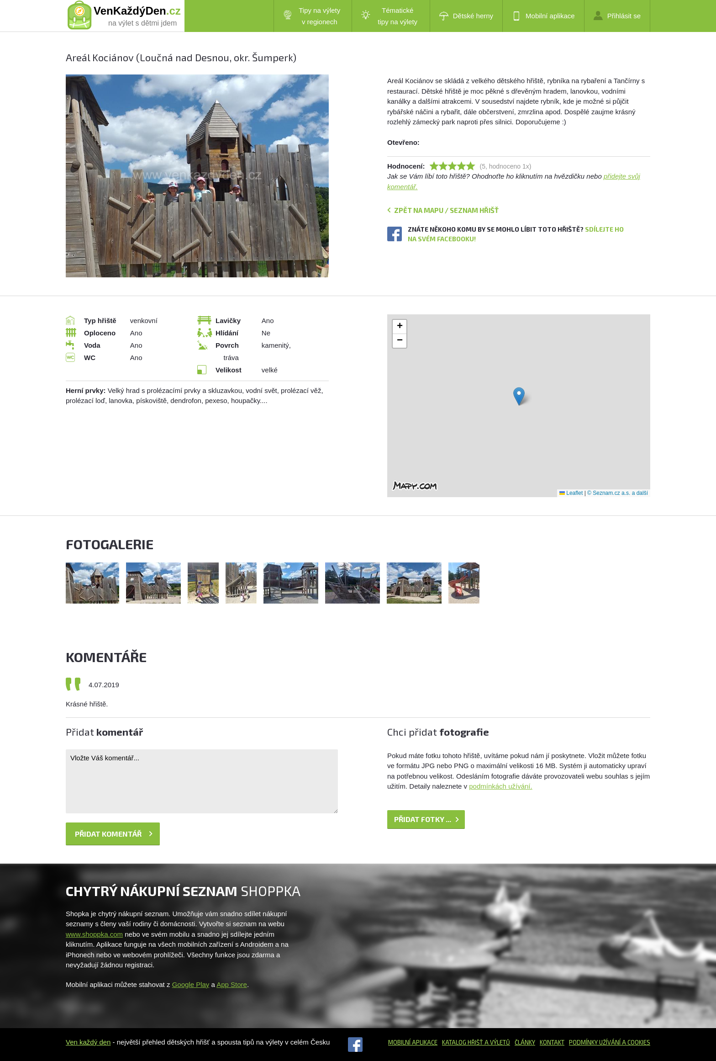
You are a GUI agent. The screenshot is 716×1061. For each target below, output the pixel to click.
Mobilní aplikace (543, 16)
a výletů (496, 1042)
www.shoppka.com (94, 934)
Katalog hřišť (462, 1042)
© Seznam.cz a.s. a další (617, 493)
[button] (519, 396)
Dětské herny (466, 16)
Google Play (191, 984)
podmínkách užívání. (500, 786)
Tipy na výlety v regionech (312, 16)
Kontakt (552, 1042)
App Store (231, 984)
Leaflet (571, 493)
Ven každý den (88, 1042)
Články (525, 1042)
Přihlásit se (617, 15)
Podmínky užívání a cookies (609, 1042)
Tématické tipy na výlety (389, 16)
